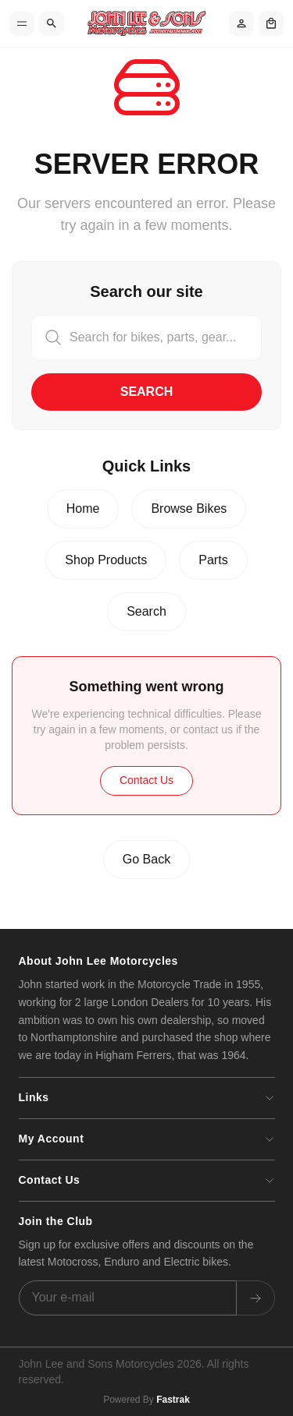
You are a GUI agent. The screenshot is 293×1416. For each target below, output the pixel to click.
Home (83, 508)
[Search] (51, 23)
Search (146, 391)
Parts (212, 560)
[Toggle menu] (21, 23)
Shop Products (106, 560)
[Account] (241, 23)
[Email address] (128, 1297)
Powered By (146, 1399)
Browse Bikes (189, 508)
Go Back (146, 859)
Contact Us (146, 780)
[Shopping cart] (271, 23)
